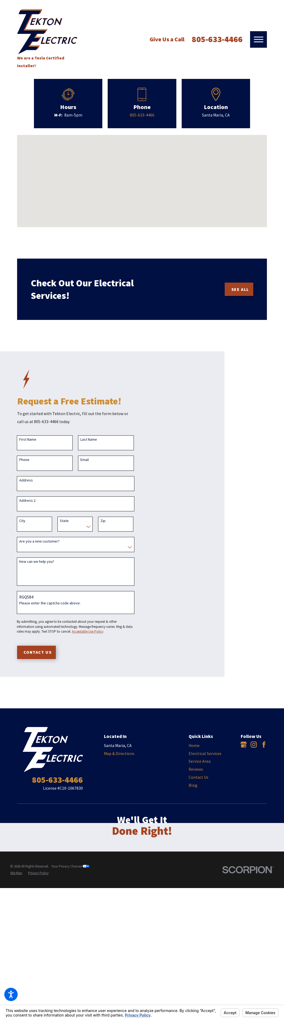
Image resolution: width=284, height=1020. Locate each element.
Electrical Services (205, 753)
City (22, 521)
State (64, 521)
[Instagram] (254, 744)
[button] (11, 994)
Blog (193, 785)
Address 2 (27, 500)
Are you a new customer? (39, 541)
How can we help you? (36, 561)
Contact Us (198, 777)
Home (194, 745)
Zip (103, 521)
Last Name (88, 439)
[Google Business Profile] (243, 744)
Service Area (200, 761)
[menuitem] (207, 746)
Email (84, 459)
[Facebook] (264, 744)
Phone (24, 459)
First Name (27, 439)
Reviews (196, 769)
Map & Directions (119, 753)
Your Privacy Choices (70, 866)
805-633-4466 (217, 39)
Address (26, 480)
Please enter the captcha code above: (49, 603)
